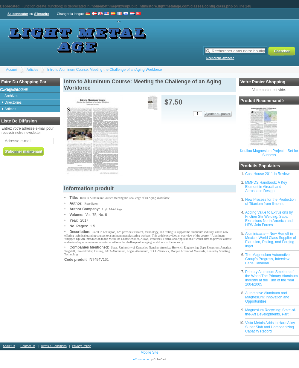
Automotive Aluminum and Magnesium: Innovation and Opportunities (267, 297)
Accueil (12, 70)
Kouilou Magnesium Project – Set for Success (269, 153)
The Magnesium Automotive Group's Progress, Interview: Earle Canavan (267, 259)
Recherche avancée (220, 58)
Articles (32, 70)
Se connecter (17, 14)
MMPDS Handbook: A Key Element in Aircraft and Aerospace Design (266, 186)
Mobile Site (149, 352)
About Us (9, 346)
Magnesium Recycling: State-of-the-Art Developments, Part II (270, 312)
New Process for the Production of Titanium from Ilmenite (270, 201)
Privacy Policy (81, 346)
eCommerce (141, 359)
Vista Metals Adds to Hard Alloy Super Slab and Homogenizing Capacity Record (270, 327)
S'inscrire (41, 14)
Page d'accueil (16, 89)
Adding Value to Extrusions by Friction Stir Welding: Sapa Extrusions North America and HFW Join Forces (269, 218)
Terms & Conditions (54, 346)
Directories (13, 102)
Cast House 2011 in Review (267, 174)
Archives (11, 96)
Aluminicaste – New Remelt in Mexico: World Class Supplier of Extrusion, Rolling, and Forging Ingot (270, 239)
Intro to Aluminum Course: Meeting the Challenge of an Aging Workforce (104, 70)
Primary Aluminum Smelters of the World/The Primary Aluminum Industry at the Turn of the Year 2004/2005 (271, 278)
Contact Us (27, 346)
